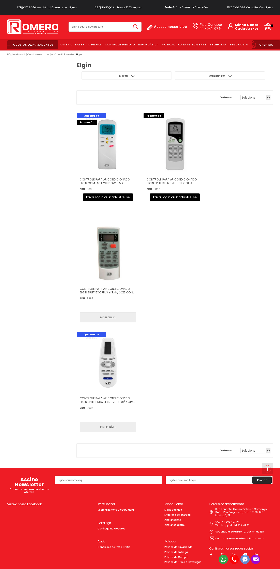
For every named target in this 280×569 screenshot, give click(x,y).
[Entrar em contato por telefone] (234, 559)
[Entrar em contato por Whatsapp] (223, 559)
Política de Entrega (176, 552)
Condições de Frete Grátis (114, 547)
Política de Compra (176, 557)
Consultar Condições (186, 7)
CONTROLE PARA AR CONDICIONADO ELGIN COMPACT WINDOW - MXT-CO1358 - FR (105, 183)
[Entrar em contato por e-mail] (255, 559)
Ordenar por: (229, 97)
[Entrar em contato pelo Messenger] (245, 559)
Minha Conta (247, 25)
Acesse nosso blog (170, 26)
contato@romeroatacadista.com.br (239, 538)
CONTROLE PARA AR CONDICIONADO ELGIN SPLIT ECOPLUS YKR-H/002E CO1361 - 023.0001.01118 (108, 292)
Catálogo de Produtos (111, 528)
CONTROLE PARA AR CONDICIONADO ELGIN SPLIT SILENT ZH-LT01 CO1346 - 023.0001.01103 (172, 183)
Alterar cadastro (174, 525)
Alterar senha (172, 520)
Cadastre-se (246, 28)
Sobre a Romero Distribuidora (116, 509)
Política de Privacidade (178, 547)
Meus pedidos (173, 509)
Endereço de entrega (177, 514)
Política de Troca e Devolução (182, 562)
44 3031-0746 (211, 27)
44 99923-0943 (240, 525)
